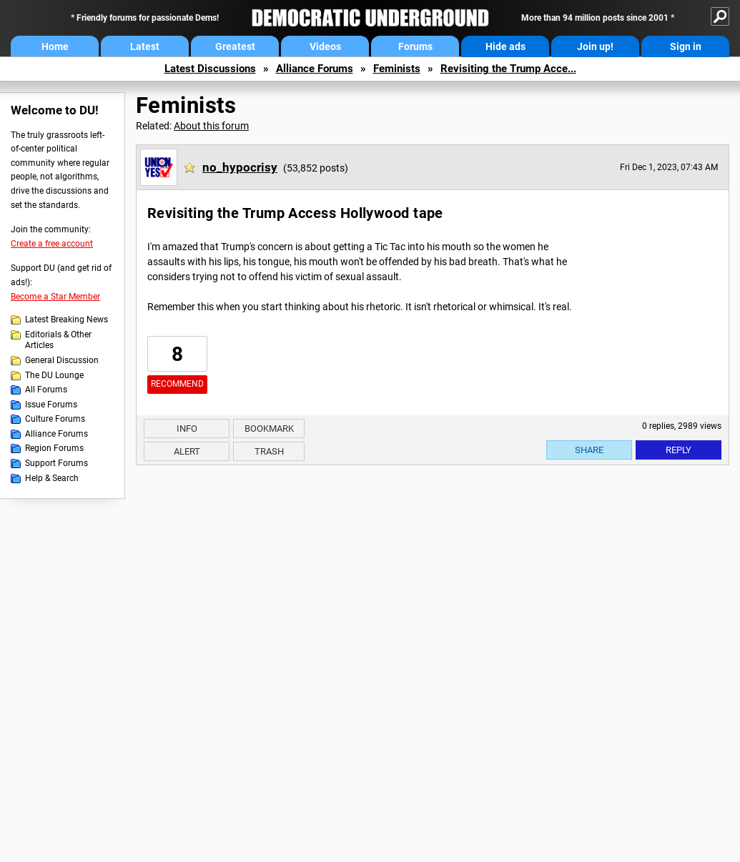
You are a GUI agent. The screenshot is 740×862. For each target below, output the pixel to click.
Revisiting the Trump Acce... (508, 68)
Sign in (685, 46)
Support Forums (56, 463)
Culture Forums (55, 419)
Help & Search (52, 478)
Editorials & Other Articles (58, 340)
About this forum (211, 126)
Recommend (177, 384)
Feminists (396, 68)
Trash (269, 451)
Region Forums (54, 448)
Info (187, 428)
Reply (678, 450)
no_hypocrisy (239, 167)
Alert (187, 451)
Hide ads (505, 46)
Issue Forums (51, 405)
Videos (325, 46)
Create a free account (52, 244)
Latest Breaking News (66, 319)
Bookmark (269, 428)
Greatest (235, 46)
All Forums (46, 390)
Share (589, 450)
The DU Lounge (54, 375)
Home (55, 46)
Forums (415, 46)
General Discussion (62, 360)
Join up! (595, 46)
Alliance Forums (314, 68)
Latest (144, 46)
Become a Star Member (55, 297)
